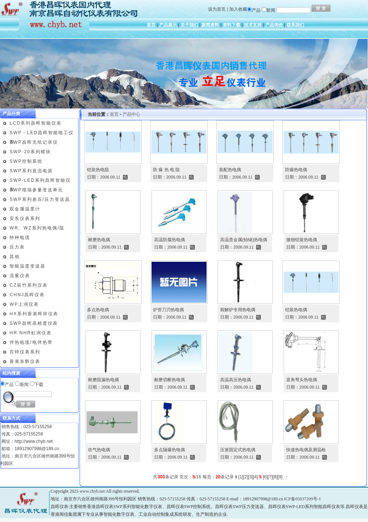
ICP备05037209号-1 (302, 498)
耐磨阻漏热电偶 (103, 379)
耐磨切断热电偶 (169, 379)
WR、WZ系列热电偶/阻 (37, 228)
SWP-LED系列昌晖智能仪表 (40, 181)
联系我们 (295, 24)
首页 (151, 24)
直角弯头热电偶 (301, 379)
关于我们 (189, 24)
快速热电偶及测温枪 (306, 449)
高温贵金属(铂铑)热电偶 (243, 239)
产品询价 (274, 24)
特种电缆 (20, 237)
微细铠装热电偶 (301, 239)
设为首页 (217, 9)
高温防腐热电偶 (169, 239)
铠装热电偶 (296, 309)
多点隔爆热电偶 (169, 449)
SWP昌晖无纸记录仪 (34, 142)
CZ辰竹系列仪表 (29, 285)
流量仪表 (20, 275)
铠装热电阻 (98, 169)
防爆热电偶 (296, 169)
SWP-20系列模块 (30, 151)
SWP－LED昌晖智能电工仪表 (42, 133)
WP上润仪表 (24, 304)
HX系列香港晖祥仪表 (34, 313)
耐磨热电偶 (99, 239)
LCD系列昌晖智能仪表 (36, 123)
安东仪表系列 (25, 218)
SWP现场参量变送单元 (36, 189)
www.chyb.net (92, 491)
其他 (15, 256)
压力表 (17, 247)
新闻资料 (210, 24)
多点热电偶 (98, 309)
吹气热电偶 (99, 449)
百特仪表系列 (25, 351)
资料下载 (231, 24)
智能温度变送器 (27, 266)
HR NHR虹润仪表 (31, 332)
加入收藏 (238, 9)
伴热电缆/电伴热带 (31, 342)
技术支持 (253, 24)
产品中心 (131, 114)
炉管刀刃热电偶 (168, 309)
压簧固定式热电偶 (237, 449)
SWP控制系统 (26, 161)
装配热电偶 (230, 169)
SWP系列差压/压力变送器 (40, 199)
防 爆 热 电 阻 (166, 169)
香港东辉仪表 (25, 361)
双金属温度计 (25, 209)
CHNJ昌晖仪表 (27, 294)
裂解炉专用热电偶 (237, 309)
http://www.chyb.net (34, 441)
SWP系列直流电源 (31, 170)
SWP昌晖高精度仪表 (34, 323)
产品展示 (168, 24)
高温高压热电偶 (235, 379)
